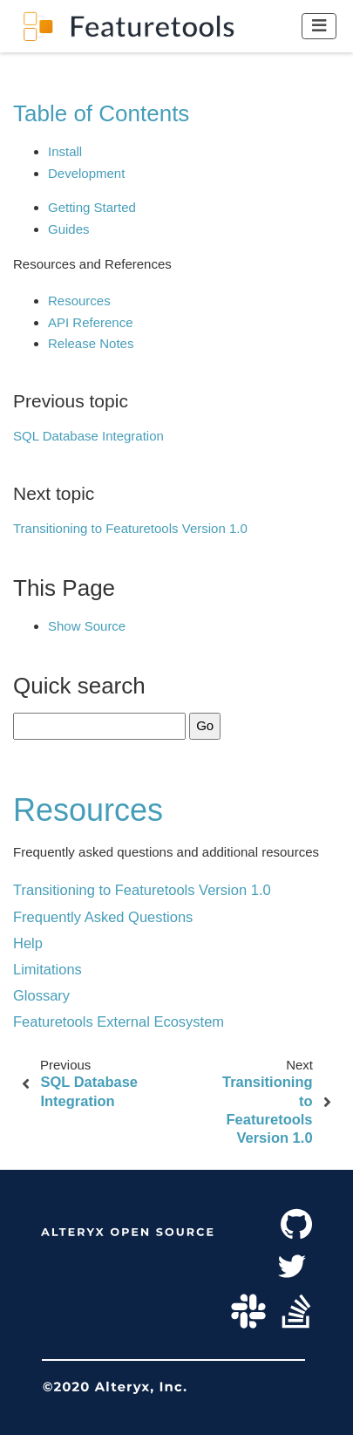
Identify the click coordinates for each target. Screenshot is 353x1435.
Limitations (47, 969)
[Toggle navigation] (319, 25)
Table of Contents (101, 113)
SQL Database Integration (88, 435)
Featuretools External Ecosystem (118, 1021)
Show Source (87, 625)
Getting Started (92, 207)
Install (65, 151)
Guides (69, 229)
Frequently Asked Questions (103, 917)
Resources (79, 300)
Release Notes (90, 343)
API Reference (90, 322)
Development (86, 173)
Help (28, 943)
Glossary (41, 995)
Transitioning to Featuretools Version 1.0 (130, 528)
